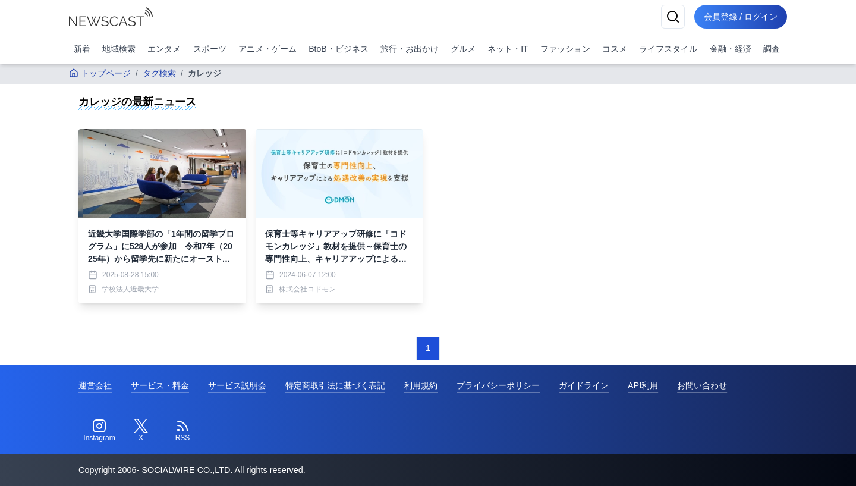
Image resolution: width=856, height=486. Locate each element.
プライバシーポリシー (498, 385)
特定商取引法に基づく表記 (335, 385)
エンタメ (164, 49)
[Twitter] (141, 430)
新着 (82, 49)
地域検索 (119, 49)
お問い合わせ (702, 385)
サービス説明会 (237, 385)
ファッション (565, 49)
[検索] (673, 17)
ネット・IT (507, 49)
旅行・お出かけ (409, 49)
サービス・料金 (160, 385)
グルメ (463, 49)
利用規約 (421, 385)
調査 (771, 49)
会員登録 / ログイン (741, 16)
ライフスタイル (668, 49)
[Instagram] (99, 430)
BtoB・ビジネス (338, 49)
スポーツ (209, 49)
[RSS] (182, 430)
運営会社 (95, 385)
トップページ (100, 73)
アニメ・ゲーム (267, 49)
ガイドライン (584, 385)
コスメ (614, 49)
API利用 (643, 385)
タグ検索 (159, 73)
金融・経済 (730, 49)
